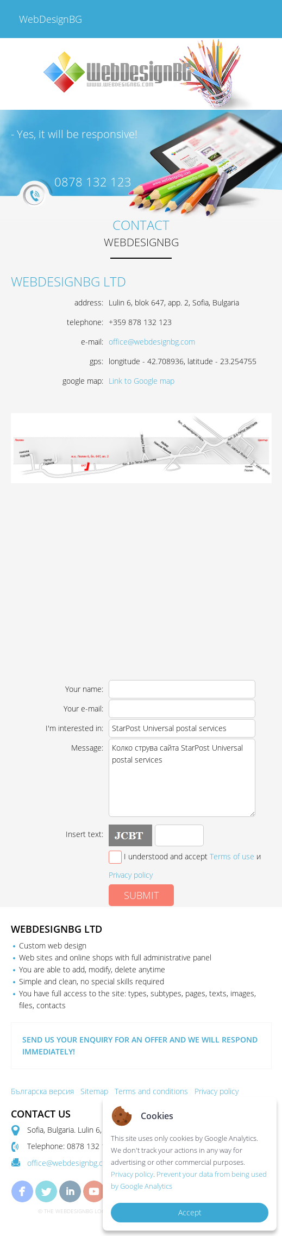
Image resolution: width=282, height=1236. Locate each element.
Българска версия (42, 1091)
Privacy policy (131, 875)
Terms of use (232, 856)
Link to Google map (141, 381)
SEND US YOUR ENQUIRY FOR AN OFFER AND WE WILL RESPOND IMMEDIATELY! (140, 1045)
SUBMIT (141, 895)
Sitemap (94, 1091)
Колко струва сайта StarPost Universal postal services (182, 778)
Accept (190, 1212)
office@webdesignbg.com (152, 341)
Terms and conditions (151, 1091)
